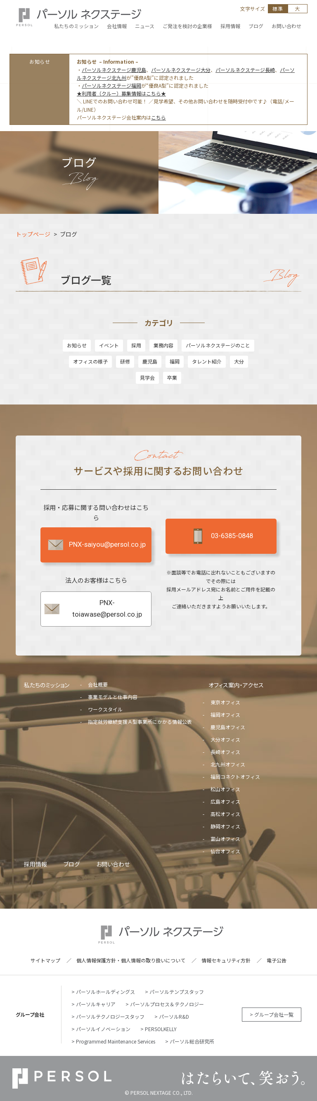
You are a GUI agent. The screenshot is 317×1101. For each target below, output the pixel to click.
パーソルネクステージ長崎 (245, 69)
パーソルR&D (174, 1016)
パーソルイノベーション (103, 1028)
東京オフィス (225, 702)
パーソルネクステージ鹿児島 (114, 69)
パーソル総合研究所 (192, 1041)
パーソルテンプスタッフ (176, 991)
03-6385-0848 (221, 536)
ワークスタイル (105, 709)
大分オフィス (225, 739)
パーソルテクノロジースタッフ (110, 1016)
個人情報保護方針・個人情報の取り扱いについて (130, 960)
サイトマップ (45, 960)
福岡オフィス (225, 714)
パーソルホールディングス (105, 991)
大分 (239, 361)
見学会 (147, 377)
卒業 (172, 377)
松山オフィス (225, 788)
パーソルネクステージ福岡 (111, 85)
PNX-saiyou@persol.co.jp (96, 545)
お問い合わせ (113, 864)
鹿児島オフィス (228, 726)
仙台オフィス (225, 850)
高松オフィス (225, 813)
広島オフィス (225, 801)
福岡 (175, 361)
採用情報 (35, 864)
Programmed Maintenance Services (115, 1041)
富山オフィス (225, 838)
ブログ (72, 864)
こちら (158, 117)
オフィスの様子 (90, 361)
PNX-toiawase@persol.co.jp (92, 608)
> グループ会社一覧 (271, 1014)
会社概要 (98, 684)
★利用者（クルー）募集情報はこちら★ (121, 93)
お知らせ (77, 345)
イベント (109, 345)
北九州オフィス (228, 764)
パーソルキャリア (96, 1004)
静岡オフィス (225, 826)
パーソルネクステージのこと (218, 345)
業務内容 (163, 345)
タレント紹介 (207, 361)
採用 (136, 345)
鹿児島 (149, 361)
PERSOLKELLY (161, 1028)
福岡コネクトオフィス (235, 776)
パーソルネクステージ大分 (181, 69)
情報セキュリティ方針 (226, 960)
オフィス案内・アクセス (236, 685)
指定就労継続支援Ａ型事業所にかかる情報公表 (140, 721)
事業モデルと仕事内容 (112, 696)
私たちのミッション (46, 685)
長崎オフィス (225, 751)
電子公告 (276, 960)
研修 (125, 361)
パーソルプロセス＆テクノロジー (167, 1004)
